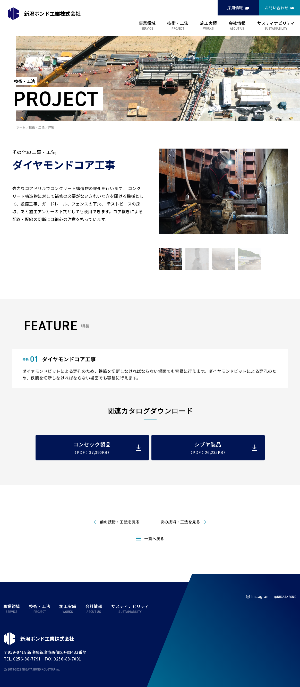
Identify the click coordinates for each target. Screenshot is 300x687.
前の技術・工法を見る (120, 534)
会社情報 (237, 23)
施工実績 (208, 23)
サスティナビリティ (276, 23)
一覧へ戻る (154, 551)
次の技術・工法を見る (180, 534)
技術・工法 (177, 23)
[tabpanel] (223, 192)
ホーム (21, 127)
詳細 (51, 127)
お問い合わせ (277, 7)
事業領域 (147, 23)
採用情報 (235, 7)
